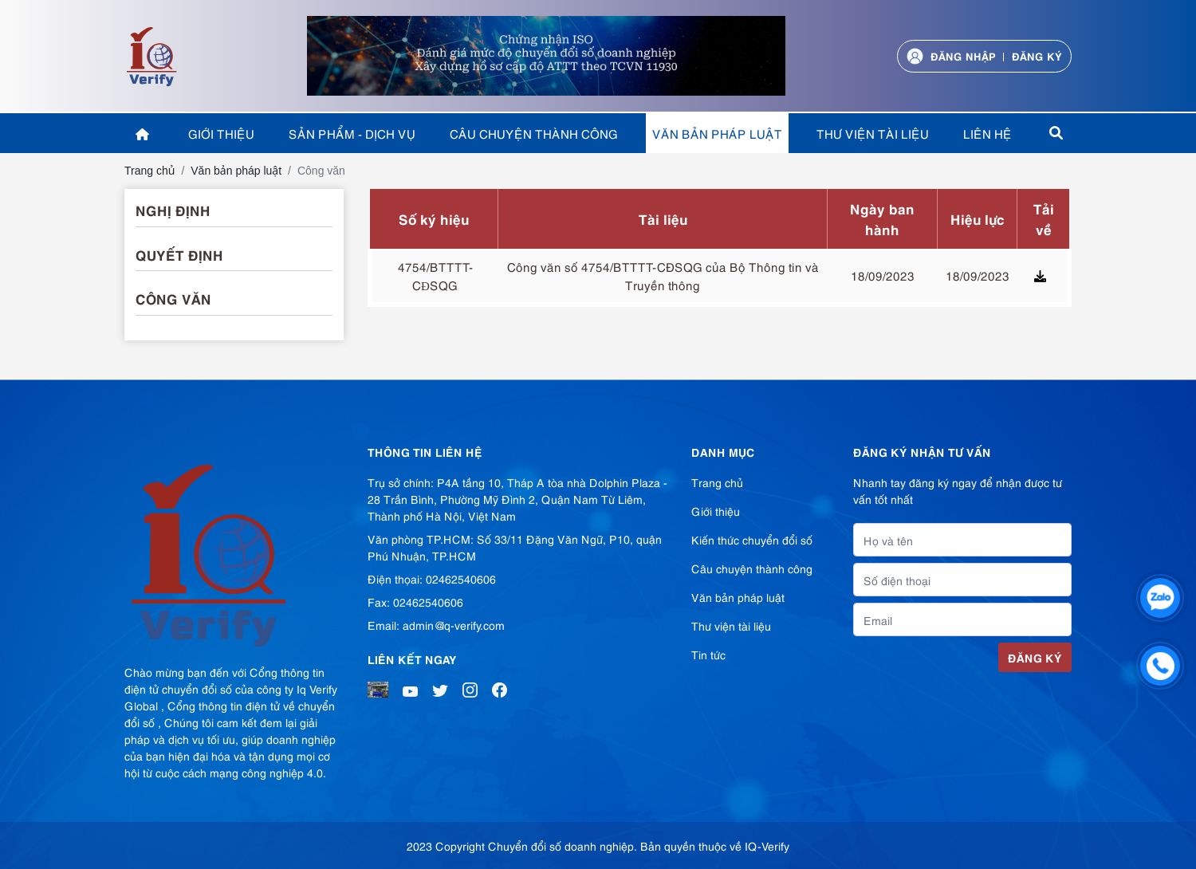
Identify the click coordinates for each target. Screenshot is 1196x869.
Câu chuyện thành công (534, 133)
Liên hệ (987, 133)
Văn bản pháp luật (717, 133)
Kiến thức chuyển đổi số (751, 539)
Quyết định (179, 254)
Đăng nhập (963, 55)
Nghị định (173, 209)
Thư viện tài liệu (872, 133)
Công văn (173, 298)
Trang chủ (717, 482)
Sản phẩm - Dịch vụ (352, 133)
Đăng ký (1037, 55)
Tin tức (708, 654)
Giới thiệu (221, 133)
